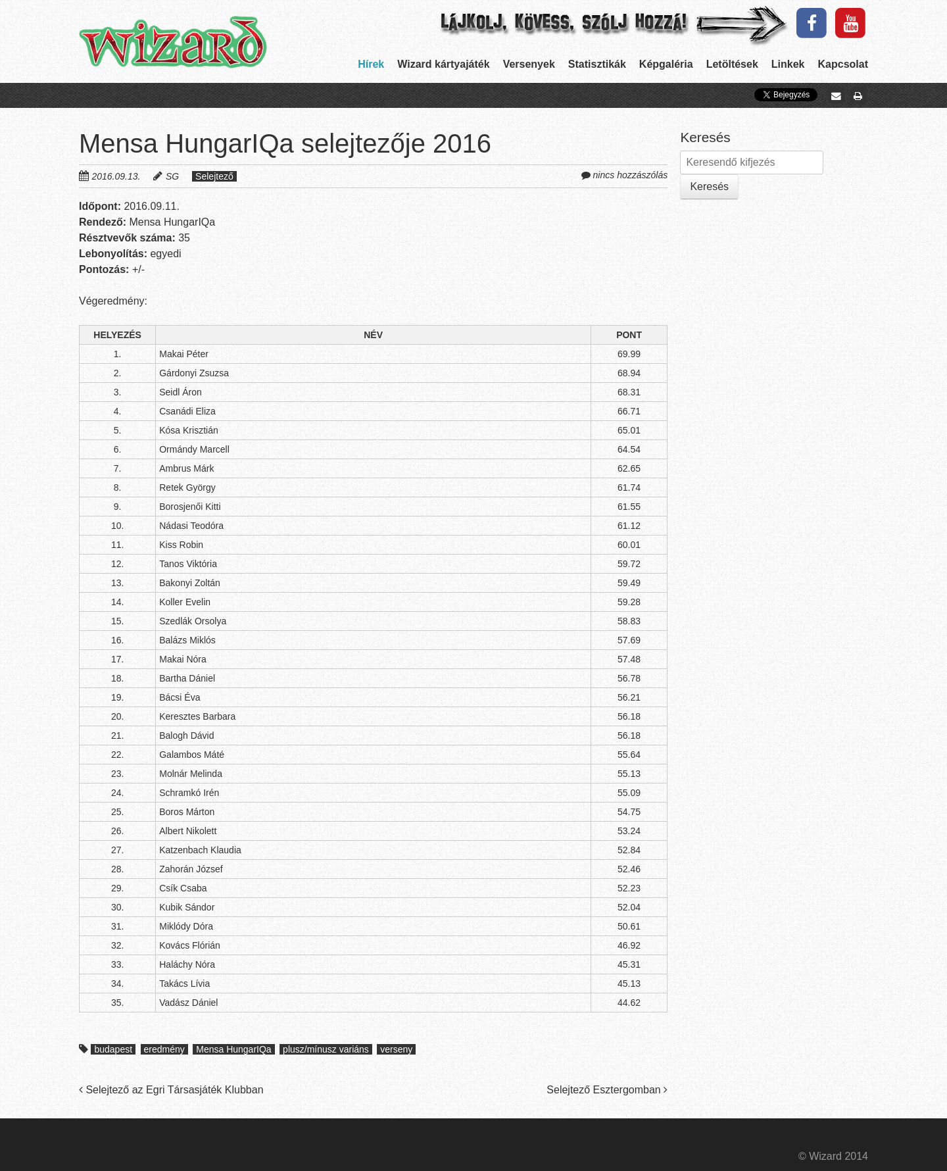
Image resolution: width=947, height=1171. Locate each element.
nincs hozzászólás (630, 175)
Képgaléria (666, 64)
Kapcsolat (843, 64)
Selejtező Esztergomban (607, 1089)
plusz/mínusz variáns (326, 1049)
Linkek (788, 64)
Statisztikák (597, 64)
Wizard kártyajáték (443, 64)
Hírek (371, 64)
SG (172, 176)
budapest (113, 1049)
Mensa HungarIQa (233, 1049)
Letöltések (732, 64)
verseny (396, 1049)
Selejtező (214, 176)
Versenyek (529, 64)
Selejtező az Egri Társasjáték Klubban (171, 1089)
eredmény (164, 1049)
